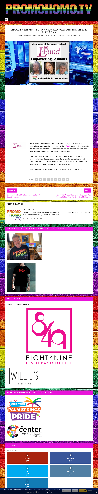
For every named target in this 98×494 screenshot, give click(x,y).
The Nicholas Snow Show (67, 35)
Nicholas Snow (30, 35)
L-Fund (67, 146)
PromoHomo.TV (52, 35)
